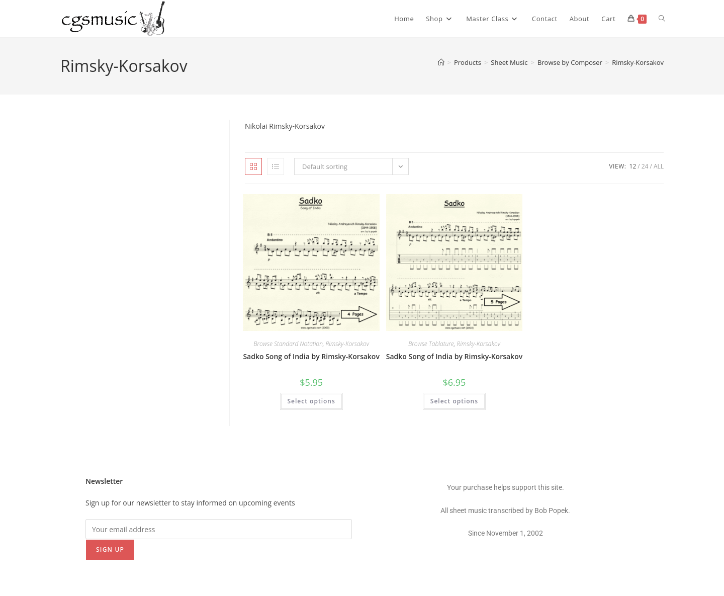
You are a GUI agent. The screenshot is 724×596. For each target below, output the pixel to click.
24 (645, 166)
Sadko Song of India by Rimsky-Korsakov (311, 356)
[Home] (441, 62)
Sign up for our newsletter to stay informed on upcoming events (190, 502)
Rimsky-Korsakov (638, 62)
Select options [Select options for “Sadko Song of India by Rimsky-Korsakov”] (311, 401)
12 (633, 166)
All (659, 166)
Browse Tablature (431, 343)
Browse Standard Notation (288, 343)
